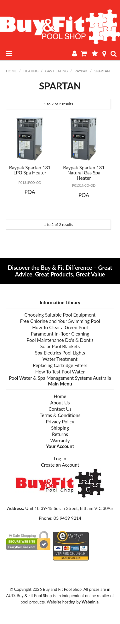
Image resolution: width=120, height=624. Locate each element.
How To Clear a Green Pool (60, 327)
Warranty (60, 440)
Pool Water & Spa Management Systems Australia (60, 378)
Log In (60, 458)
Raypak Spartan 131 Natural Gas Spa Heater (84, 173)
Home (11, 71)
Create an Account (60, 465)
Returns (60, 434)
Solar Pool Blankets (60, 346)
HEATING (30, 71)
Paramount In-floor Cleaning (60, 333)
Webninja (90, 601)
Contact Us (60, 409)
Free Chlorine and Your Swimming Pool (60, 321)
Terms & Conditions (60, 415)
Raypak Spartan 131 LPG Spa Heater (30, 170)
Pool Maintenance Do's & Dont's (59, 340)
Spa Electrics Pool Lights (60, 352)
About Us (60, 402)
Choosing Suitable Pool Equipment (59, 315)
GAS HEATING (56, 71)
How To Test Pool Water (60, 371)
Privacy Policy (60, 421)
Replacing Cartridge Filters (60, 365)
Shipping (60, 428)
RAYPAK (81, 71)
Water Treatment (60, 359)
